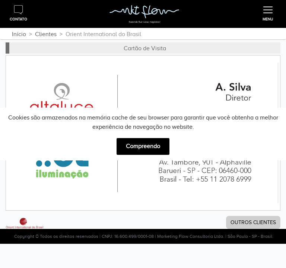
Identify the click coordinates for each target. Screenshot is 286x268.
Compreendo (143, 146)
